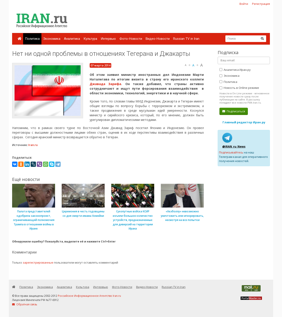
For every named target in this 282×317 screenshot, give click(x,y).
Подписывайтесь (231, 152)
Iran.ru (33, 145)
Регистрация (261, 4)
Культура (90, 39)
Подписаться (233, 111)
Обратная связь (24, 304)
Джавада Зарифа (105, 84)
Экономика (51, 39)
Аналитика (72, 39)
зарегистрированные (38, 262)
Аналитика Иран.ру (235, 70)
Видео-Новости (158, 39)
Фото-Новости (130, 39)
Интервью (108, 39)
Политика (32, 39)
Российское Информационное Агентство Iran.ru (89, 296)
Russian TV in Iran (186, 39)
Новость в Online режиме (239, 88)
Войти (243, 4)
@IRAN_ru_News (233, 146)
